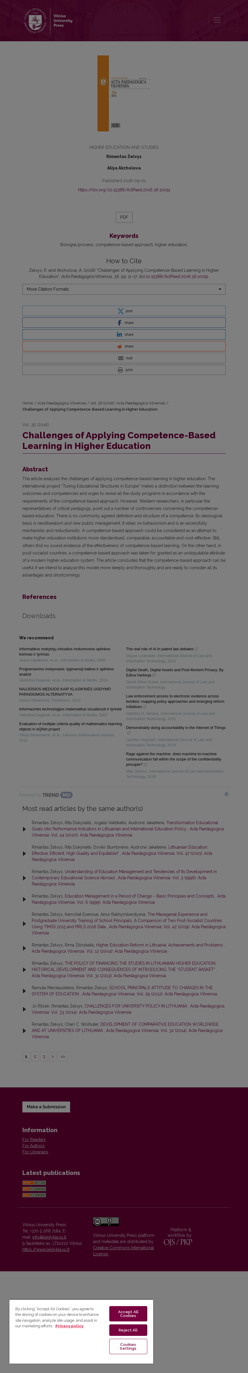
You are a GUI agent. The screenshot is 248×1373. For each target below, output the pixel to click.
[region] (81, 1331)
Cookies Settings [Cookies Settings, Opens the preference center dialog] (128, 1346)
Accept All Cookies (128, 1314)
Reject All (128, 1330)
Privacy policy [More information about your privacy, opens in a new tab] (69, 1326)
